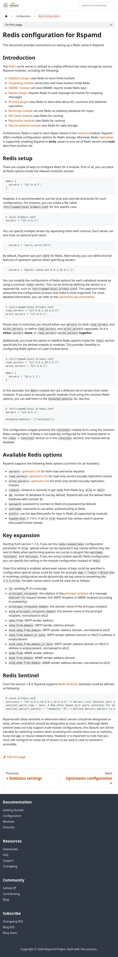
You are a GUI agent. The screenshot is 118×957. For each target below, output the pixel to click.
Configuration (12, 816)
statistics (83, 133)
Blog (6, 900)
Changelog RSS (13, 921)
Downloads (10, 849)
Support (8, 861)
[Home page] (6, 16)
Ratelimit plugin (19, 78)
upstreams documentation (76, 297)
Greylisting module (21, 83)
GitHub (9, 888)
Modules (8, 822)
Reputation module (21, 121)
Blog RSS (9, 927)
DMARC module (19, 88)
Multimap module (20, 111)
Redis (12, 66)
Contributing (11, 894)
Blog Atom (10, 933)
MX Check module (21, 116)
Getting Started (13, 810)
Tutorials (8, 827)
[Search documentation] (97, 5)
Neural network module (24, 125)
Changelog (10, 866)
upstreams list (30, 471)
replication (106, 137)
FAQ (5, 855)
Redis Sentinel (68, 684)
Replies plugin (18, 93)
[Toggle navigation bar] (5, 5)
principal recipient (77, 593)
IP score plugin (18, 102)
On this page (13, 25)
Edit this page (14, 757)
